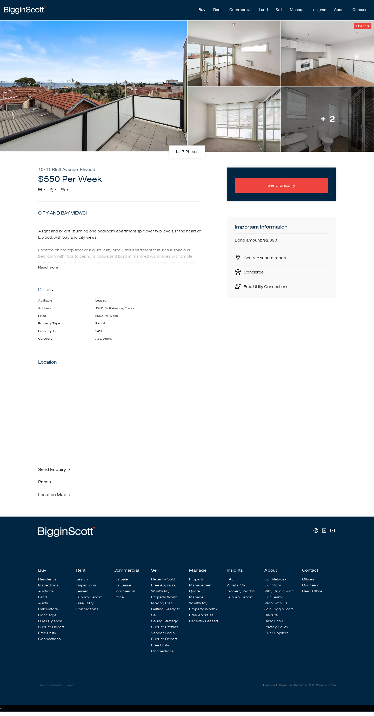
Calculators (48, 609)
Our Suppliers (276, 633)
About (339, 8)
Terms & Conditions (51, 685)
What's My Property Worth (164, 594)
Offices (308, 579)
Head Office (312, 591)
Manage (297, 8)
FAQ (230, 579)
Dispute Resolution (273, 618)
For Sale (120, 579)
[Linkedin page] (324, 531)
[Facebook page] (316, 531)
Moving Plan (162, 603)
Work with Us (276, 603)
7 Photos (187, 148)
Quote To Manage (197, 594)
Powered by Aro (324, 685)
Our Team (273, 597)
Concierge (254, 270)
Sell (279, 8)
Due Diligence (50, 621)
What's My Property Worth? (203, 606)
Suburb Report (51, 627)
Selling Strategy (164, 621)
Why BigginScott (278, 591)
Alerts (43, 603)
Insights (319, 8)
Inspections (48, 585)
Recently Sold (163, 579)
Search (82, 579)
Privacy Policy (276, 627)
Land (263, 8)
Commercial (240, 8)
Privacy (73, 685)
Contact (359, 8)
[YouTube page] (332, 531)
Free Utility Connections (268, 285)
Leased (82, 591)
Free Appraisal (163, 585)
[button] (45, 482)
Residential (47, 579)
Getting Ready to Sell (165, 612)
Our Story (272, 585)
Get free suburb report (266, 255)
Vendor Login (163, 633)
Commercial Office (124, 594)
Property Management (200, 582)
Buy (201, 8)
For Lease (122, 585)
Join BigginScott (278, 609)
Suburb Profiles (164, 627)
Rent (217, 8)
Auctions (46, 591)
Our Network (275, 579)
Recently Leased (203, 621)
